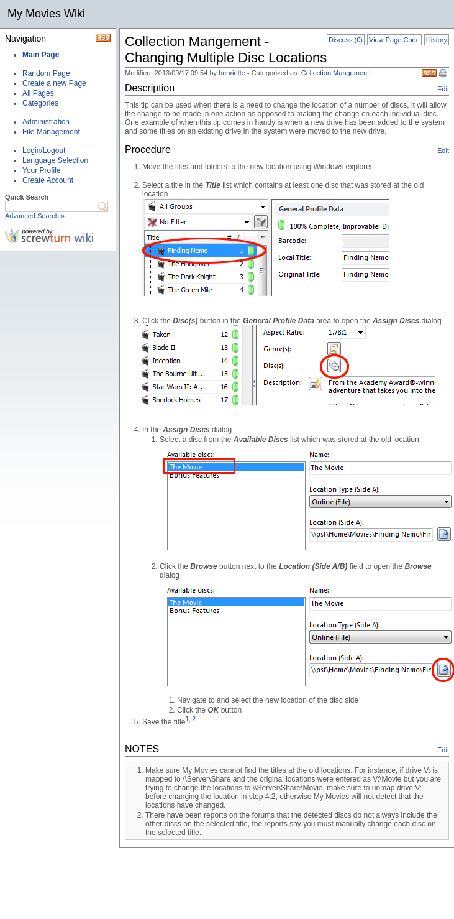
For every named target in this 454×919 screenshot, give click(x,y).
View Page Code (394, 40)
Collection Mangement (335, 72)
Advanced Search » (35, 215)
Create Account (47, 180)
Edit (443, 89)
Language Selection (55, 160)
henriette (232, 72)
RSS (429, 73)
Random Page (46, 73)
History (436, 40)
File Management (51, 131)
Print (444, 74)
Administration (46, 122)
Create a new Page (54, 83)
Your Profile (41, 170)
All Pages (38, 93)
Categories (40, 103)
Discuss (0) (346, 40)
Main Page (40, 54)
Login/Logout (43, 150)
